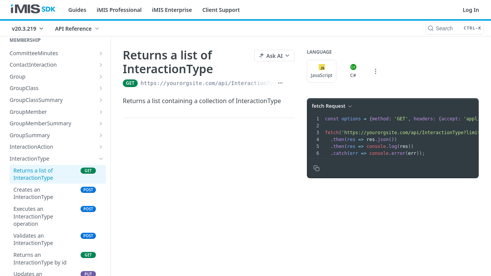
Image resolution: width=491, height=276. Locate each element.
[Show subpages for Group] (101, 77)
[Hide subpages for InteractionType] (101, 159)
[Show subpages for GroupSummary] (101, 135)
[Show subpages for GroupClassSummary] (101, 100)
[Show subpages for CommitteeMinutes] (101, 53)
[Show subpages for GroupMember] (101, 112)
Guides (77, 9)
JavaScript (321, 71)
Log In (471, 9)
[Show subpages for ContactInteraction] (101, 65)
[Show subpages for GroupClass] (101, 88)
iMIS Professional (119, 9)
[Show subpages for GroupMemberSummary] (101, 123)
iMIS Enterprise (172, 9)
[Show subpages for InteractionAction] (101, 147)
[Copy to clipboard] (316, 168)
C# (353, 71)
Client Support (221, 9)
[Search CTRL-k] (454, 28)
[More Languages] (375, 71)
